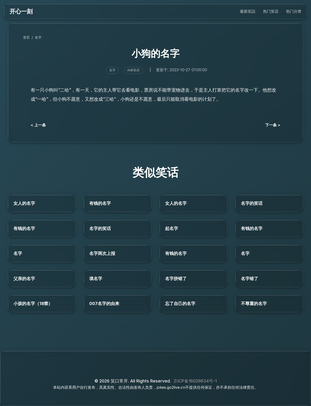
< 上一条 (38, 125)
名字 (38, 37)
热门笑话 (270, 11)
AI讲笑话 (133, 70)
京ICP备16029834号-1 (195, 380)
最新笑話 (247, 11)
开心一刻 (21, 11)
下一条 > (272, 125)
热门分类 (293, 11)
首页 (26, 37)
